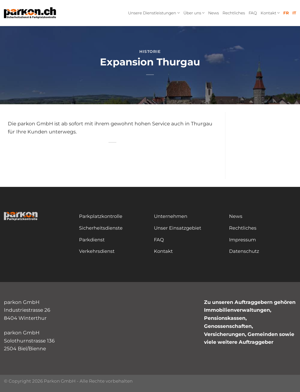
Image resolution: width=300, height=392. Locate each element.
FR (286, 12)
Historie (149, 51)
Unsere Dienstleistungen (153, 13)
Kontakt (270, 13)
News (213, 12)
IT (294, 12)
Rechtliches (234, 12)
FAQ (253, 12)
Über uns (194, 13)
